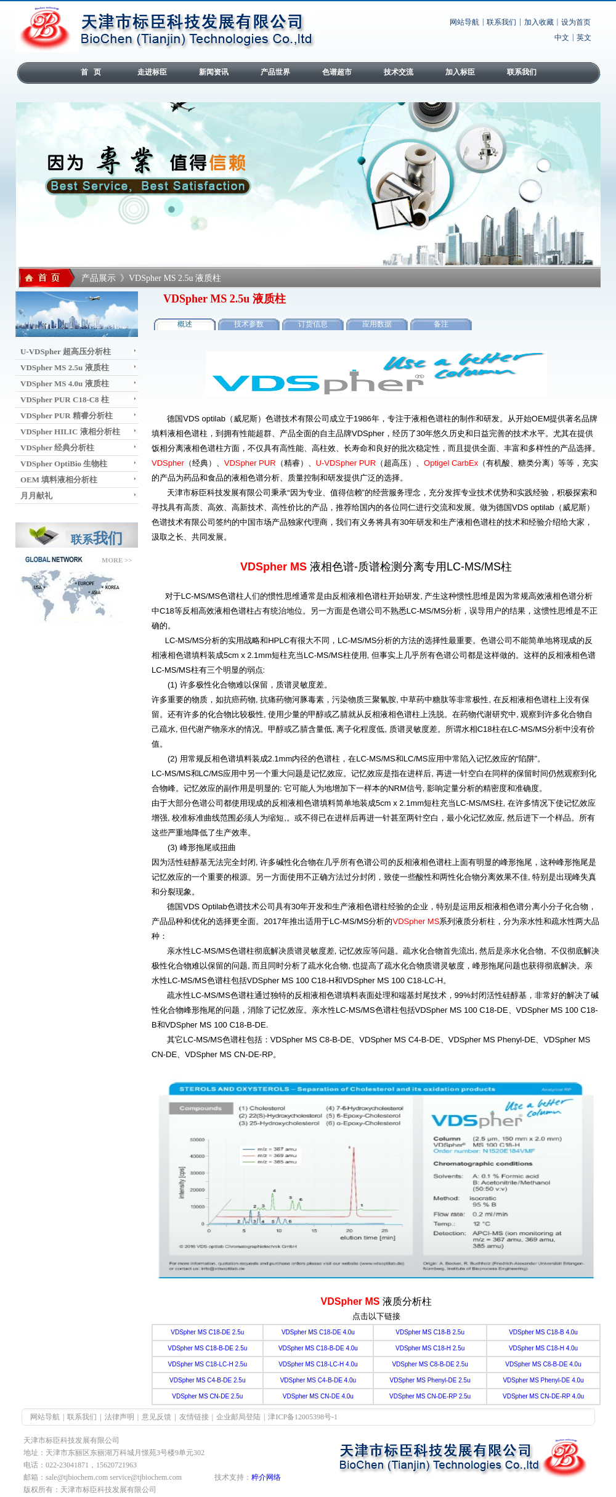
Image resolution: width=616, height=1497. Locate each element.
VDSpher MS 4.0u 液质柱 (64, 383)
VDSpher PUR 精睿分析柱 (66, 415)
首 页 (91, 72)
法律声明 (119, 1417)
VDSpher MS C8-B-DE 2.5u (430, 1364)
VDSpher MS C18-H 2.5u (429, 1348)
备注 (441, 324)
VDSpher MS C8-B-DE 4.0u (543, 1364)
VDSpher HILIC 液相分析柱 (70, 431)
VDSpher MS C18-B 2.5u (429, 1332)
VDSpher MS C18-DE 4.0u (318, 1332)
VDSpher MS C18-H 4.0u (543, 1348)
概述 (184, 324)
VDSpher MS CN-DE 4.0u (318, 1396)
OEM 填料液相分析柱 (58, 479)
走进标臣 (152, 72)
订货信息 (313, 324)
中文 (561, 37)
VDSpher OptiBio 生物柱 (63, 463)
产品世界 (275, 72)
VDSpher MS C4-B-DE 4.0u (318, 1380)
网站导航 (464, 22)
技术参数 (249, 324)
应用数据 (377, 324)
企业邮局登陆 (238, 1417)
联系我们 (501, 22)
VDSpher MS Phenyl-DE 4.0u (543, 1380)
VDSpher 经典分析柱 (57, 447)
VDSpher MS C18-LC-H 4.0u (317, 1364)
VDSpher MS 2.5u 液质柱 (64, 367)
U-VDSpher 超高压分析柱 (65, 351)
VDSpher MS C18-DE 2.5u (207, 1332)
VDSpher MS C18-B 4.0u (543, 1332)
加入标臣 (460, 72)
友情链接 (194, 1417)
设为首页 (576, 22)
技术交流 (398, 72)
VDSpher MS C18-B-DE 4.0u (318, 1348)
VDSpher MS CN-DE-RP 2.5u (430, 1396)
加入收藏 (539, 22)
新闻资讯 (214, 72)
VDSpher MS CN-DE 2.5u (207, 1396)
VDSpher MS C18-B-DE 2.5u (207, 1348)
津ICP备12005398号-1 (303, 1417)
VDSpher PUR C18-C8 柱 (64, 399)
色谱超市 (337, 72)
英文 (584, 37)
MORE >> (117, 560)
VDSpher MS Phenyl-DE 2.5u (430, 1380)
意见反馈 (156, 1417)
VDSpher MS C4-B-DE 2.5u (207, 1380)
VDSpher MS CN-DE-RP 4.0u (543, 1396)
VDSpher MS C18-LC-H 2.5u (207, 1364)
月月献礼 (36, 495)
